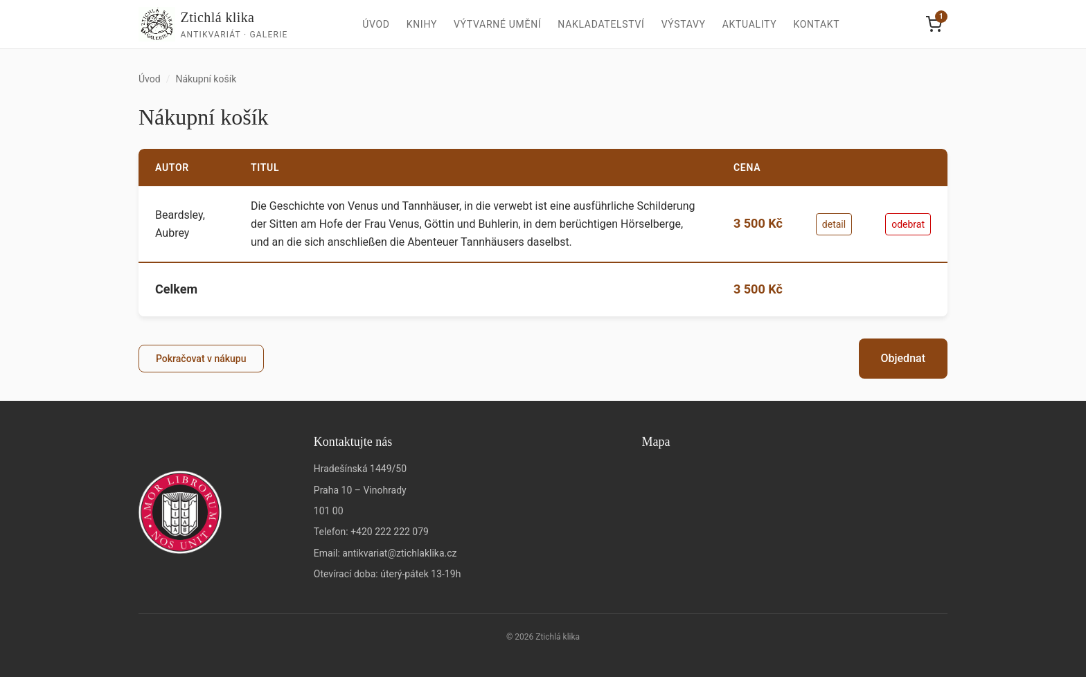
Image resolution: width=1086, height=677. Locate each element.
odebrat (908, 224)
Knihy (422, 24)
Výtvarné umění (497, 24)
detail (834, 224)
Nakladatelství (601, 24)
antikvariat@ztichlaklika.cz (399, 553)
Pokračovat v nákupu (201, 358)
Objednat (903, 358)
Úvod (376, 24)
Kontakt (816, 24)
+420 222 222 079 (389, 531)
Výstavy (683, 24)
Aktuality (749, 24)
